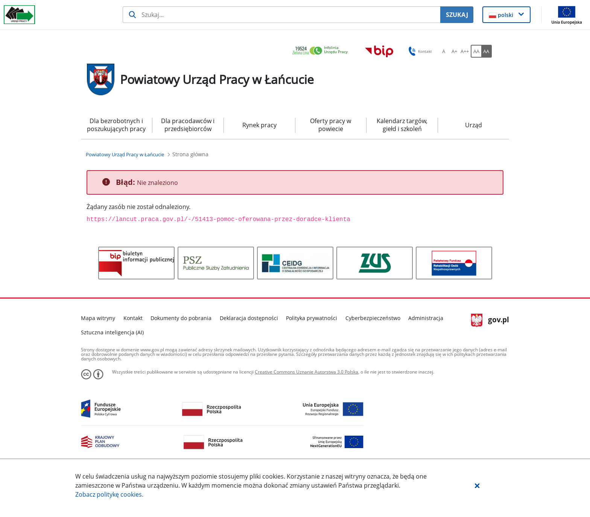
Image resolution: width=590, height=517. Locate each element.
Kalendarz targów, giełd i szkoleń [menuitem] (402, 125)
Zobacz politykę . (109, 494)
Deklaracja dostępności (249, 318)
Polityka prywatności (311, 318)
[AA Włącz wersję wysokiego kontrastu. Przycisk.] (486, 51)
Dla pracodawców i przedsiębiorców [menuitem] (187, 125)
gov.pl (490, 320)
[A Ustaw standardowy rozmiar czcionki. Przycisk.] (443, 51)
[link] (322, 51)
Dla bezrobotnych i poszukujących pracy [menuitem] (116, 125)
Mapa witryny (98, 318)
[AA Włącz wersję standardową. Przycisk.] (476, 51)
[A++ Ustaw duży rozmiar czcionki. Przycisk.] (464, 51)
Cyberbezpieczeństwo (372, 318)
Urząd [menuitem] (473, 125)
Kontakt (133, 318)
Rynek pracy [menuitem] (259, 125)
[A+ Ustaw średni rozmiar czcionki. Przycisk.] (454, 51)
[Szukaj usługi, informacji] (282, 14)
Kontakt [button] (419, 51)
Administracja (425, 318)
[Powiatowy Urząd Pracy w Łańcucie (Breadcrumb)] (125, 154)
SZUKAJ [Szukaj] (457, 15)
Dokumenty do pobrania (181, 318)
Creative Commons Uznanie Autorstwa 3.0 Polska (306, 372)
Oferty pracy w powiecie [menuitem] (330, 125)
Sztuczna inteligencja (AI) (112, 332)
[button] (477, 485)
